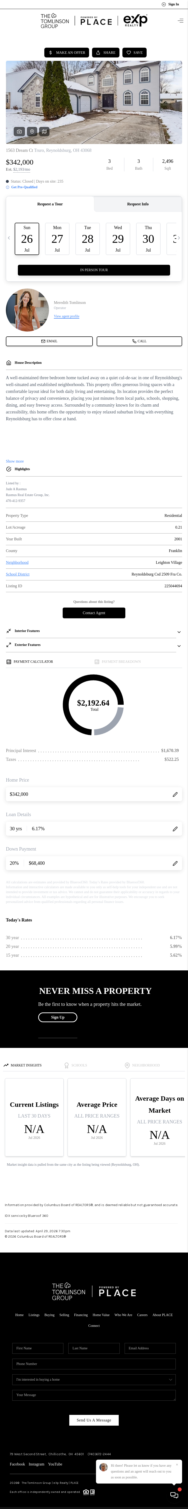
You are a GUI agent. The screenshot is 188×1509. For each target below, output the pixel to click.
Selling (64, 1313)
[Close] (177, 1465)
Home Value (101, 1313)
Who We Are (123, 1313)
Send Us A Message (94, 1419)
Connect (94, 1324)
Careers (142, 1313)
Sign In (170, 4)
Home (19, 1313)
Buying (50, 1313)
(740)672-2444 (99, 1453)
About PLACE (163, 1313)
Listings (33, 1313)
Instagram (36, 1463)
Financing (81, 1313)
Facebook (17, 1463)
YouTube (55, 1463)
